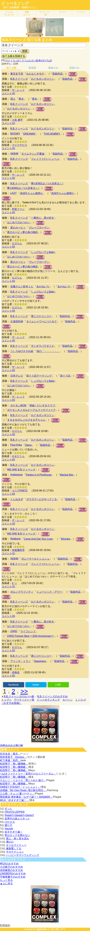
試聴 (72, 74)
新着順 (32, 67)
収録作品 (57, 73)
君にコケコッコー (41, 316)
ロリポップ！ (58, 929)
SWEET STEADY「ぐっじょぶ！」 (20, 787)
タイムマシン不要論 (32, 153)
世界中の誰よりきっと (17, 818)
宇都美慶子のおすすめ (12, 876)
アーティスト (45, 13)
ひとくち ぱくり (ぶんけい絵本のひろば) (28, 60)
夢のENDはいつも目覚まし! (47, 183)
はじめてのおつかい (18, 222)
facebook (13, 684)
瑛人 (12, 98)
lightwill (41, 929)
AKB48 (14, 153)
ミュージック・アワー (49, 591)
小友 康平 (17, 120)
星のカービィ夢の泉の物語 (22, 232)
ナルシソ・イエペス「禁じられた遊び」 (23, 780)
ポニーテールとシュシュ (35, 558)
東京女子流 (16, 73)
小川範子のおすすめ (11, 866)
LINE (58, 684)
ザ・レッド (18, 90)
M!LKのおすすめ (9, 863)
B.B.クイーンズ (19, 79)
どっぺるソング (15, 3)
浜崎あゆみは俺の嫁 (11, 745)
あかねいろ (42, 286)
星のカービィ (18, 227)
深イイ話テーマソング (39, 375)
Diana (28, 445)
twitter (35, 684)
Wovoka (65, 538)
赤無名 (16, 672)
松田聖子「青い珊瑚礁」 (14, 763)
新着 (27, 13)
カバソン (63, 12)
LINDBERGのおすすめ (13, 873)
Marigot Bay (66, 474)
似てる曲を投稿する (13, 56)
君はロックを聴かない (17, 835)
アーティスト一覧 (24, 699)
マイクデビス (19, 145)
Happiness (40, 661)
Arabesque (16, 474)
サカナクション (15, 851)
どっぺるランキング (48, 699)
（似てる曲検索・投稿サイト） (19, 7)
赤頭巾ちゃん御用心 (31, 193)
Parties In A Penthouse (39, 474)
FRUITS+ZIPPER (15, 812)
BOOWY (15, 133)
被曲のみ (53, 67)
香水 (21, 98)
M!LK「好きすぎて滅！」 (14, 800)
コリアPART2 (20, 490)
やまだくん (18, 456)
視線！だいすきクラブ (42, 405)
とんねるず (16, 499)
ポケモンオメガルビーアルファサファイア (31, 410)
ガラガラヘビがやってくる (41, 499)
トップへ (6, 699)
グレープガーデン (39, 227)
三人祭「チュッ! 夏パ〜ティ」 (17, 793)
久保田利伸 (16, 321)
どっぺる (9, 13)
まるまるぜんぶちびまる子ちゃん (26, 420)
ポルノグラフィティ (21, 591)
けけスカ (10, 822)
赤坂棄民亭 (18, 550)
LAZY (13, 193)
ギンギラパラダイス (42, 346)
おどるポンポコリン (42, 79)
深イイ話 (65, 375)
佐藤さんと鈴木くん (21, 286)
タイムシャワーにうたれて (41, 321)
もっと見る (6, 880)
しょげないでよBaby (43, 252)
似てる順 (11, 67)
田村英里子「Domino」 (13, 757)
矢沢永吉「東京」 (10, 753)
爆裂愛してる (13, 848)
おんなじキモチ (35, 73)
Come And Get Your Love (38, 538)
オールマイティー (16, 845)
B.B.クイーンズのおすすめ (52, 696)
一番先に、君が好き (42, 217)
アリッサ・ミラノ (20, 661)
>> (24, 691)
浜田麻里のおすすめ (11, 870)
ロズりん (17, 243)
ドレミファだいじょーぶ (45, 159)
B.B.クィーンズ (19, 104)
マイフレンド (28, 631)
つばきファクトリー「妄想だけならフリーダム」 (28, 773)
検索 (24, 51)
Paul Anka (16, 445)
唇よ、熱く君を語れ (17, 838)
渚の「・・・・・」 (47, 351)
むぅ (14, 583)
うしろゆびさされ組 (21, 351)
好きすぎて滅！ (13, 832)
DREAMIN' (29, 133)
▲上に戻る (6, 883)
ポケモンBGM (18, 405)
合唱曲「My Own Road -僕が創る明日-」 (23, 790)
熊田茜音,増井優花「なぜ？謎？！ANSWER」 (26, 797)
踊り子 (8, 825)
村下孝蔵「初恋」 (10, 760)
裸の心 (10, 841)
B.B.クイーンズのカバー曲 (19, 696)
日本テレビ (16, 375)
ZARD (13, 631)
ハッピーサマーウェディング (22, 855)
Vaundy (9, 828)
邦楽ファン (18, 209)
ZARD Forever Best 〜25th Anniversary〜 (30, 636)
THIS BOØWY (52, 133)
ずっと (8, 808)
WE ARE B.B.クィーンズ (21, 469)
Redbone (15, 538)
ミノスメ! (81, 12)
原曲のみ (74, 67)
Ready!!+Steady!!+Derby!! (19, 815)
